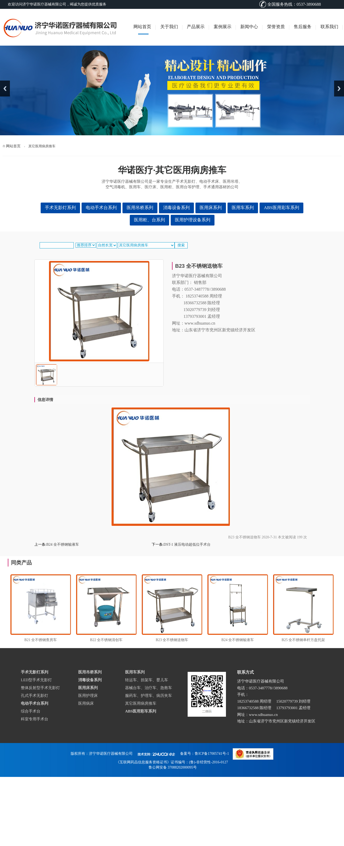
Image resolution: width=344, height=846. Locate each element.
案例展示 (222, 26)
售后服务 (302, 26)
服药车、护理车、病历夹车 (148, 695)
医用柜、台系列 (149, 219)
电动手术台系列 (101, 207)
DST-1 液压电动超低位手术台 (187, 544)
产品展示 (196, 26)
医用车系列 (243, 207)
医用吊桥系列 (140, 207)
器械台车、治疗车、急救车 (148, 688)
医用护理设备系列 (192, 219)
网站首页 (142, 26)
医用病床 (86, 703)
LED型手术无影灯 (36, 680)
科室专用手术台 (34, 719)
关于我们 (169, 26)
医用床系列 (211, 207)
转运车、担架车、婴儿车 (146, 680)
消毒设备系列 (176, 207)
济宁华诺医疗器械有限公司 (111, 754)
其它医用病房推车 (140, 703)
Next (339, 88)
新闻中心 (249, 26)
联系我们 (329, 26)
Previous (5, 88)
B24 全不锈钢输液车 (62, 544)
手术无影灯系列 (60, 207)
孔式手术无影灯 (34, 695)
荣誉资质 (276, 26)
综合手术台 (30, 711)
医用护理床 (88, 695)
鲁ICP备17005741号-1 (212, 754)
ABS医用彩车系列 (281, 207)
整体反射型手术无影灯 (40, 688)
